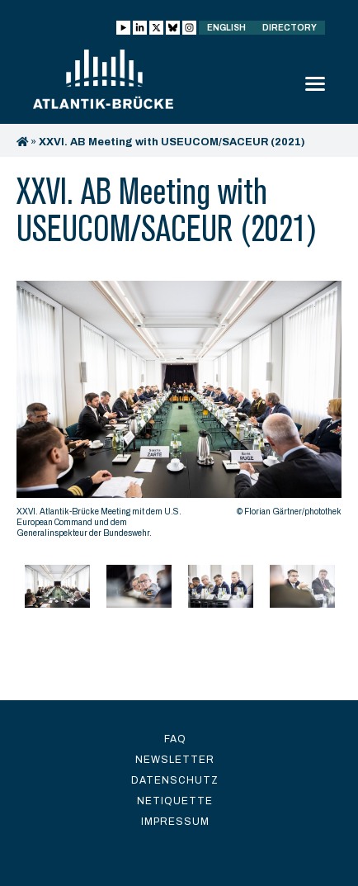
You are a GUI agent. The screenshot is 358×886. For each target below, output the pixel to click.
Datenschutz (175, 780)
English (226, 27)
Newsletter (174, 759)
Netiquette (175, 801)
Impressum (175, 821)
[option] (179, 414)
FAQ (175, 739)
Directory (289, 27)
